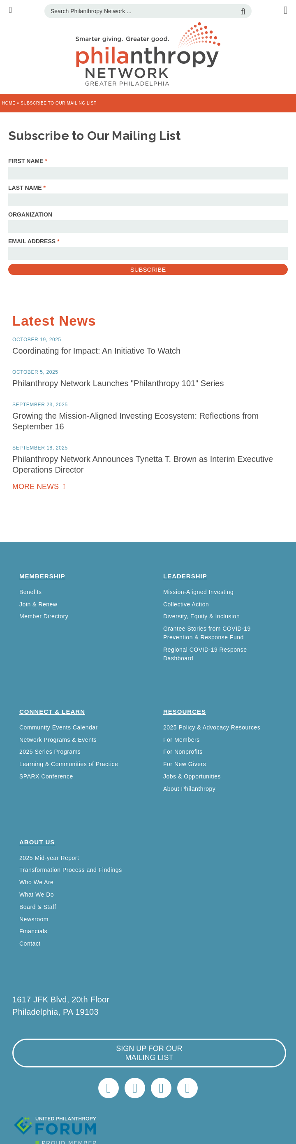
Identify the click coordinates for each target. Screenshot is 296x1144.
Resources (184, 711)
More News (36, 486)
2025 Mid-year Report (49, 858)
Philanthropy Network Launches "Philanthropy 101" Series (118, 383)
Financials (33, 931)
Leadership (185, 576)
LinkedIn (135, 1088)
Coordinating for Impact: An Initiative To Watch (96, 350)
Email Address (33, 241)
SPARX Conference (46, 776)
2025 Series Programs (50, 751)
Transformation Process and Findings (70, 870)
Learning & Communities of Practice (68, 764)
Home (8, 103)
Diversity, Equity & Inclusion (201, 616)
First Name (27, 161)
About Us (37, 842)
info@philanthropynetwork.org (161, 1088)
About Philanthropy (189, 788)
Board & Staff (37, 907)
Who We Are (36, 882)
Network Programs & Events (58, 739)
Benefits (30, 592)
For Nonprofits (183, 751)
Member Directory (43, 616)
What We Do (36, 894)
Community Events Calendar (58, 727)
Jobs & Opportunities (192, 776)
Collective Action (186, 604)
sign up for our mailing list (149, 1053)
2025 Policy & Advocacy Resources (211, 727)
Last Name (27, 187)
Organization (30, 214)
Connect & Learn (52, 711)
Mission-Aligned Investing (198, 592)
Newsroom (34, 919)
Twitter (108, 1088)
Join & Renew (38, 604)
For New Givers (184, 764)
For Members (181, 739)
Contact (30, 943)
